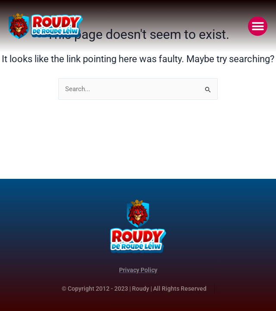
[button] (257, 26)
